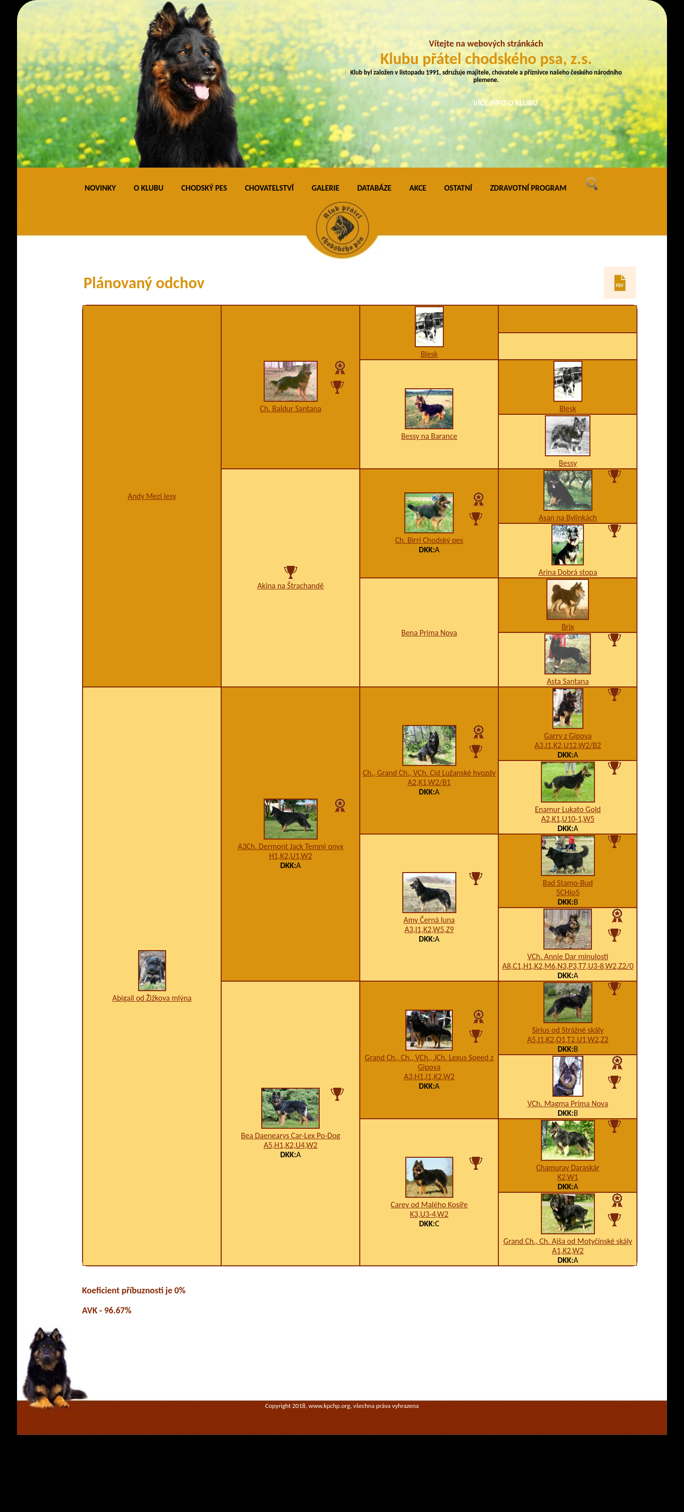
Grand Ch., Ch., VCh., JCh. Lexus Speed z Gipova (429, 1062)
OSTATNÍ (458, 188)
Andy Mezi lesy (152, 496)
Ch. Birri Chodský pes (429, 540)
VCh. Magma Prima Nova (567, 1103)
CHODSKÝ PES (204, 188)
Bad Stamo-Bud (568, 883)
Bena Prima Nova (429, 632)
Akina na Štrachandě (290, 585)
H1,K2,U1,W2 (290, 856)
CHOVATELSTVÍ (269, 188)
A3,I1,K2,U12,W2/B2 (568, 745)
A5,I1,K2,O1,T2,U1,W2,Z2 (568, 1039)
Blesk (429, 354)
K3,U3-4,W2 (429, 1214)
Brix (567, 626)
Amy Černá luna (429, 920)
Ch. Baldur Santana (290, 408)
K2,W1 (567, 1177)
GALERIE (326, 188)
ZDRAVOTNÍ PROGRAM (528, 188)
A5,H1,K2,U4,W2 (290, 1145)
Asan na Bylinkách (568, 517)
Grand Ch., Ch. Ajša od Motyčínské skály (567, 1241)
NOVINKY (100, 188)
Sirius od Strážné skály (567, 1030)
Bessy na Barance (429, 436)
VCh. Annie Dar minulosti (567, 956)
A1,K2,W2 (567, 1250)
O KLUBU (148, 188)
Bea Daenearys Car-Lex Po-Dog (290, 1135)
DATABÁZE (374, 188)
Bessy (568, 463)
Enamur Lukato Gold (568, 809)
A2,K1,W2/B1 (429, 782)
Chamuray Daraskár (567, 1167)
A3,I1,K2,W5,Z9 (429, 929)
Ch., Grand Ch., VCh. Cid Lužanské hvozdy (429, 773)
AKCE (417, 188)
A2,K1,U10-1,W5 (567, 819)
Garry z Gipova (567, 735)
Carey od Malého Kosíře (429, 1204)
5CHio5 (567, 892)
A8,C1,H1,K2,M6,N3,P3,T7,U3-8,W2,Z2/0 (567, 966)
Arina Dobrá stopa (567, 572)
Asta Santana (568, 681)
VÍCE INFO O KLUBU (505, 103)
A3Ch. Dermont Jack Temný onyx (290, 846)
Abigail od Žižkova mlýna (151, 998)
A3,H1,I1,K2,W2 (429, 1076)
